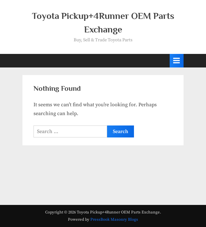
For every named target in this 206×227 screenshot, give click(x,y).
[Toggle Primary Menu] (177, 60)
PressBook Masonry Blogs (114, 219)
